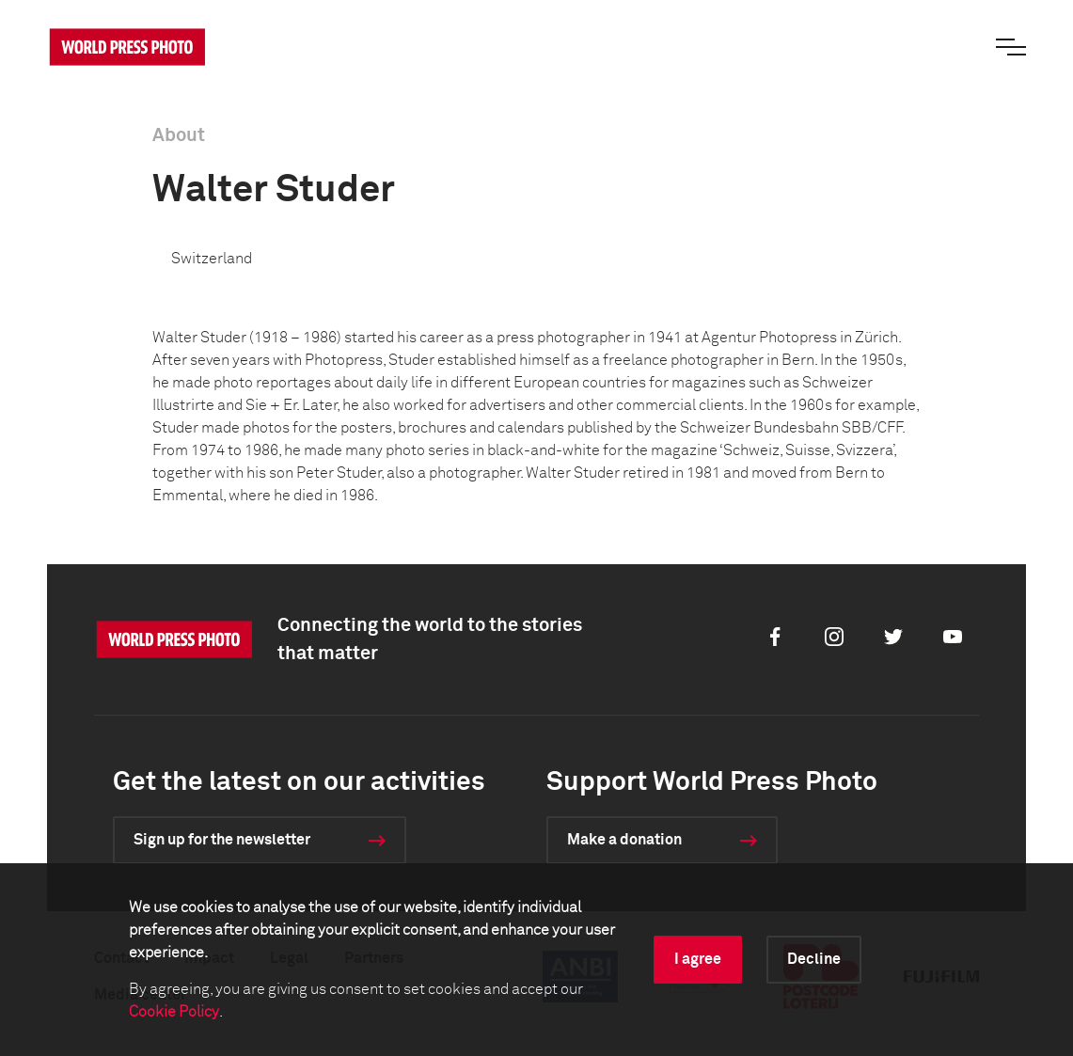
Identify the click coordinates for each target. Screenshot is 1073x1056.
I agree (697, 959)
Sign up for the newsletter (222, 839)
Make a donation (624, 839)
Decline (814, 959)
